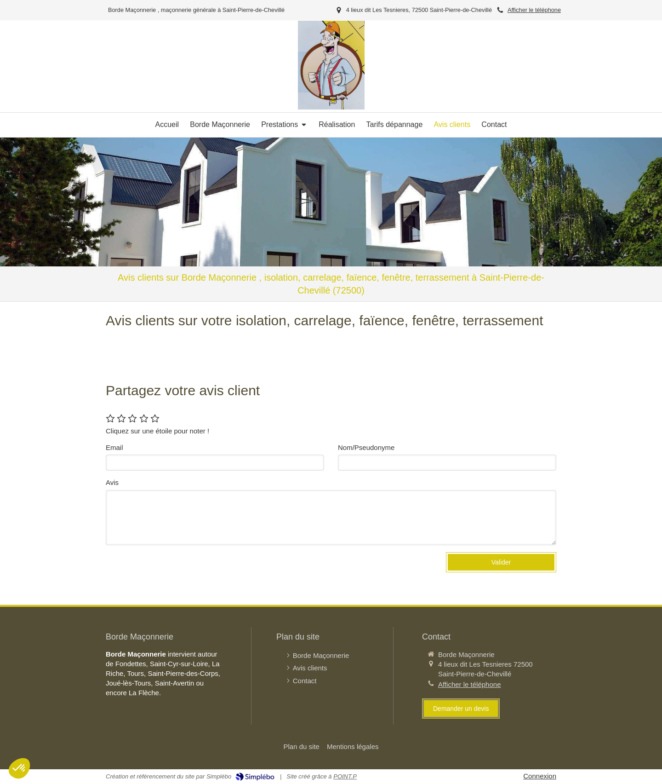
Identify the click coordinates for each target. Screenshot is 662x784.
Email (114, 447)
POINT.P (345, 776)
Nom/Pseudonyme (366, 447)
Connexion (539, 776)
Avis (112, 482)
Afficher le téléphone (534, 9)
